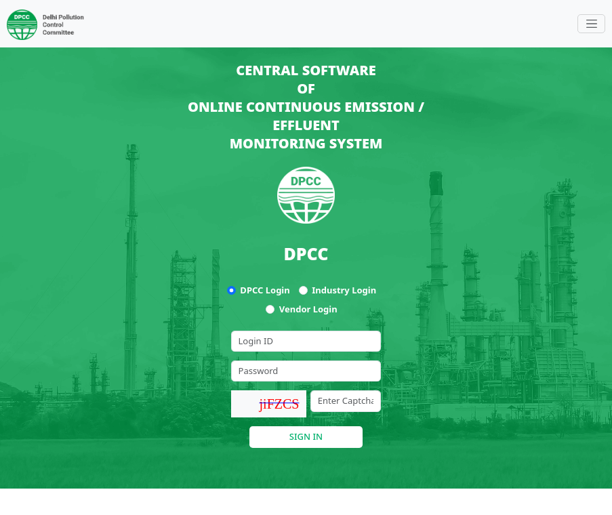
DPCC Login (264, 290)
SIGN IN (306, 436)
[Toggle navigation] (591, 23)
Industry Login (344, 290)
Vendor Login (308, 309)
